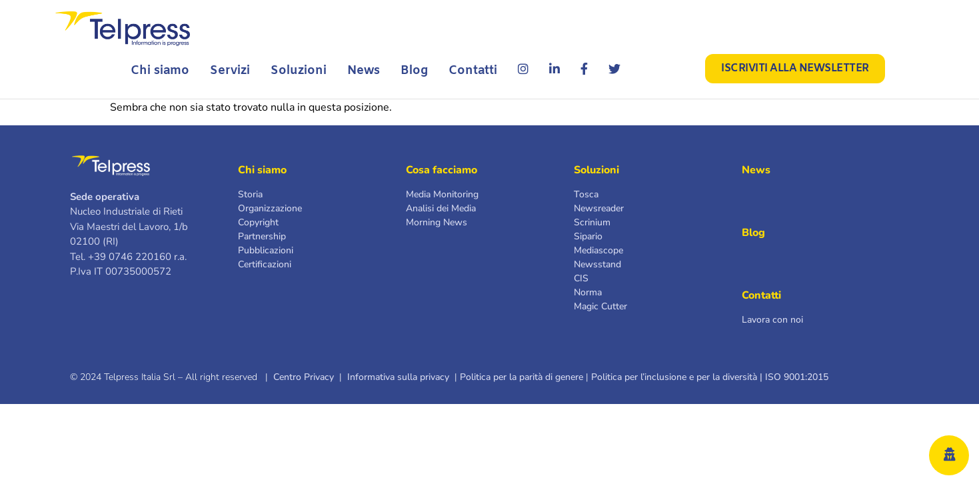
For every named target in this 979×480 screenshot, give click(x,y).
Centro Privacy (303, 377)
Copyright (258, 222)
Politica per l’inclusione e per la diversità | (676, 377)
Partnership (262, 236)
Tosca (586, 194)
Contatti (473, 71)
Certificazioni (264, 264)
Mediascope (598, 250)
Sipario (588, 236)
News (363, 71)
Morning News (436, 222)
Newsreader (599, 208)
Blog (414, 71)
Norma (588, 292)
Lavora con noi (772, 319)
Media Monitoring (442, 194)
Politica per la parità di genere (521, 377)
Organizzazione (270, 208)
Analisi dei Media (441, 208)
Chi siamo (160, 71)
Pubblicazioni (265, 250)
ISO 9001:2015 (799, 377)
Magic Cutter (600, 306)
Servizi (230, 71)
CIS (581, 278)
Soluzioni (299, 71)
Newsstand (597, 264)
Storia (250, 194)
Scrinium (592, 222)
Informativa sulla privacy (398, 377)
